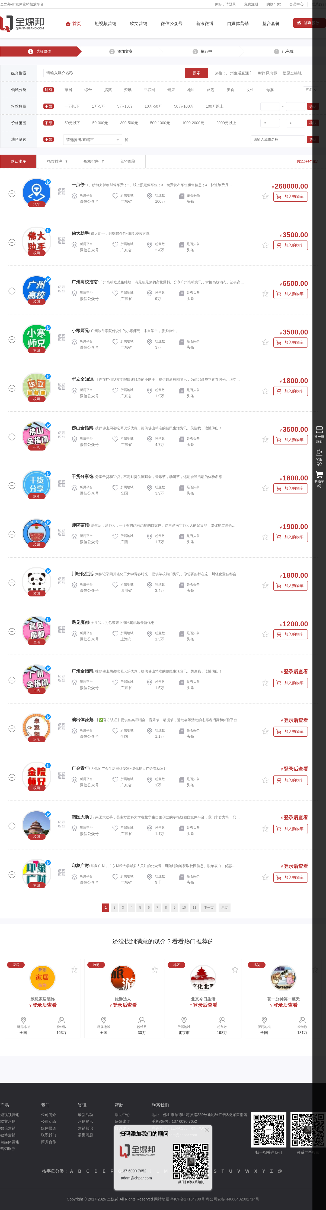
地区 (191, 89)
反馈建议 (122, 1121)
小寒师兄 (80, 330)
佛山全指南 (82, 428)
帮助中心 (122, 1114)
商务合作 (48, 1142)
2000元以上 (226, 123)
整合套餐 (271, 23)
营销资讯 (85, 1121)
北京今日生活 (203, 999)
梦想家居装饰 (42, 999)
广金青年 (80, 768)
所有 (48, 89)
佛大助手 (80, 233)
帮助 (119, 1105)
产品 (4, 1105)
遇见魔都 (80, 622)
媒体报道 (48, 1128)
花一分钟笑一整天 (283, 999)
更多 (309, 90)
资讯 (128, 89)
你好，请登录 (225, 4)
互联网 (149, 89)
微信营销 (7, 1128)
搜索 (196, 73)
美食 (230, 89)
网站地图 (161, 1199)
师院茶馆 (80, 525)
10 (184, 907)
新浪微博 (204, 23)
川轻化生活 (82, 573)
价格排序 (91, 161)
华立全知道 (82, 379)
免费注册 (251, 4)
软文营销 (138, 23)
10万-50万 (153, 106)
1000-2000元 (193, 123)
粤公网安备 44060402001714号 (232, 1199)
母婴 (270, 89)
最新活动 (85, 1114)
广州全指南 (82, 671)
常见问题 (85, 1135)
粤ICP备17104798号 (187, 1199)
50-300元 (100, 123)
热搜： (220, 73)
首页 (76, 23)
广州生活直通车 (239, 73)
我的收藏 (127, 161)
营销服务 (7, 1148)
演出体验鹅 (82, 719)
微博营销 (7, 1135)
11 (194, 907)
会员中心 (296, 4)
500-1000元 (160, 123)
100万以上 (214, 106)
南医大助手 (82, 817)
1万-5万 (98, 106)
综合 (88, 89)
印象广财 (80, 865)
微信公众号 (172, 23)
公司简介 (48, 1114)
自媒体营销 (238, 23)
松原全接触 (292, 73)
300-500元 (129, 123)
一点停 (78, 184)
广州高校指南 (85, 282)
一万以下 (72, 106)
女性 (250, 89)
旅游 (211, 89)
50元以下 (72, 123)
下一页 (209, 907)
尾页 (224, 907)
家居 (68, 89)
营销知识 (85, 1128)
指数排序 (54, 161)
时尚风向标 (267, 73)
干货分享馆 (82, 476)
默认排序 (18, 161)
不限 (48, 106)
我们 (45, 1105)
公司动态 (48, 1121)
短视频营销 (105, 23)
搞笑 (108, 89)
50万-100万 (184, 106)
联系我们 (48, 1135)
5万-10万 (124, 106)
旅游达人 (123, 999)
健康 (171, 89)
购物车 (273, 4)
